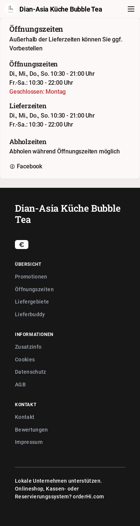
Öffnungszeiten (34, 289)
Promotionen (31, 276)
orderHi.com (88, 496)
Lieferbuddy (30, 314)
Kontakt (24, 416)
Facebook (25, 166)
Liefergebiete (32, 301)
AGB (20, 384)
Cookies (25, 359)
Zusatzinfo (28, 346)
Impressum (29, 441)
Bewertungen (31, 429)
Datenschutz (30, 371)
